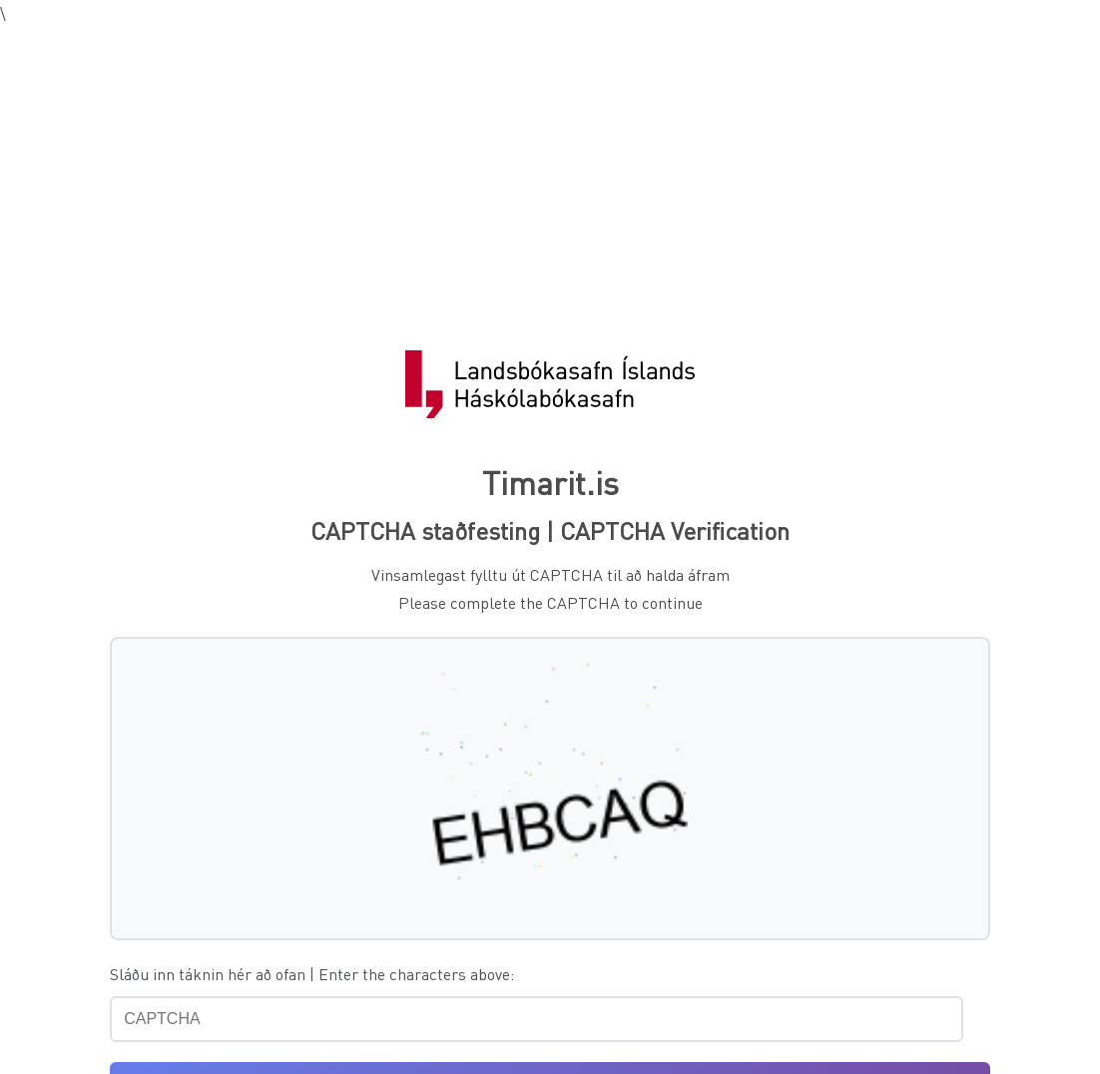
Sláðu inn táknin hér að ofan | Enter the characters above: (312, 973)
